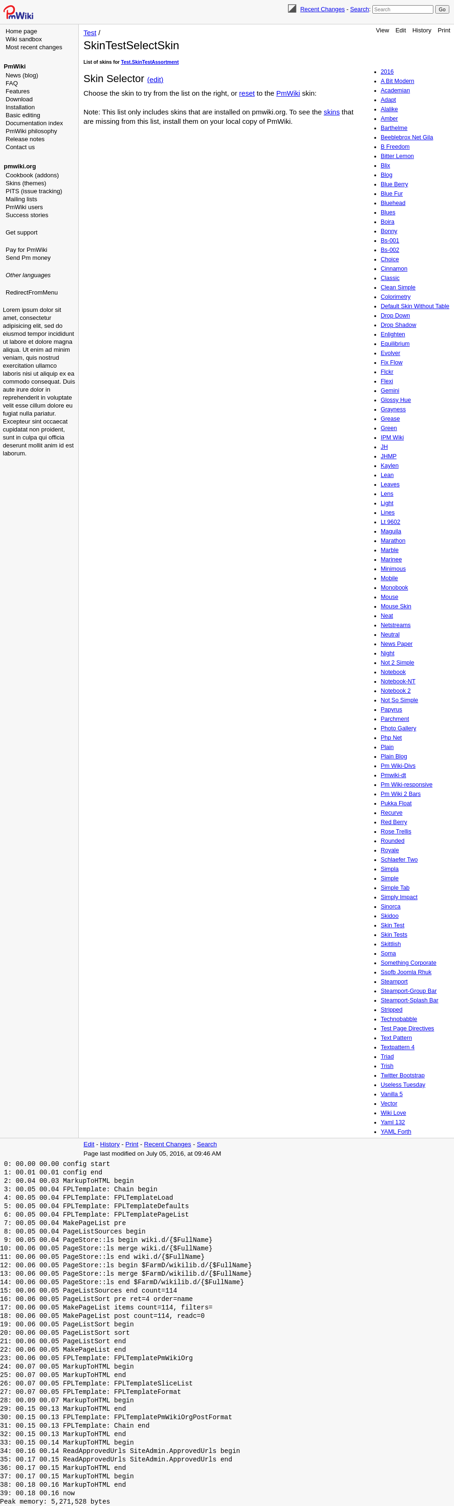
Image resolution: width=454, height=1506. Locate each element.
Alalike (389, 109)
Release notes (25, 139)
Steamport (394, 981)
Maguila (391, 531)
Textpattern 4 (398, 1047)
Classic (390, 278)
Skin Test (393, 925)
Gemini (390, 390)
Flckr (387, 372)
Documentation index (34, 123)
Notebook (393, 672)
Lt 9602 (391, 522)
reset (247, 93)
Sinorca (391, 906)
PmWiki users (24, 207)
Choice (390, 259)
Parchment (395, 719)
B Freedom (395, 147)
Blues (388, 212)
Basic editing (23, 115)
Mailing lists (21, 199)
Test (90, 33)
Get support (22, 232)
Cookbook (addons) (32, 175)
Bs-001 (390, 240)
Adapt (388, 100)
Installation (20, 107)
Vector (389, 1103)
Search (359, 9)
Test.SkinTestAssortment (150, 62)
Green (389, 428)
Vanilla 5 (392, 1094)
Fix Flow (392, 362)
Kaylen (390, 465)
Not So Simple (399, 700)
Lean (387, 475)
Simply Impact (399, 897)
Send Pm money (28, 257)
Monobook (394, 587)
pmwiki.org (20, 166)
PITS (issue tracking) (34, 191)
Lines (388, 512)
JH (384, 447)
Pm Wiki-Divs (398, 766)
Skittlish (391, 944)
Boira (387, 222)
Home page (21, 31)
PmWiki (15, 66)
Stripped (392, 1010)
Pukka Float (396, 803)
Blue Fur (392, 193)
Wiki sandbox (24, 39)
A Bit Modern (398, 81)
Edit (400, 30)
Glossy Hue (396, 400)
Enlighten (393, 334)
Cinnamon (394, 268)
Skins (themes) (26, 183)
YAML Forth (396, 1131)
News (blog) (22, 75)
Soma (388, 953)
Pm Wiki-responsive (406, 784)
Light (387, 503)
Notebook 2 (396, 691)
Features (18, 91)
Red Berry (394, 822)
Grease (390, 419)
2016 (387, 71)
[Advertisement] (40, 344)
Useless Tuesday (403, 1085)
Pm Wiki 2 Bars (401, 794)
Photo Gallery (398, 728)
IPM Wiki (392, 437)
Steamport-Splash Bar (410, 1000)
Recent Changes (322, 9)
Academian (395, 90)
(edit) (155, 79)
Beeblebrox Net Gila (407, 137)
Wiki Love (393, 1113)
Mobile (389, 578)
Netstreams (396, 625)
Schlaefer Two (399, 859)
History (421, 30)
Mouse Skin (396, 606)
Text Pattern (396, 1038)
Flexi (387, 381)
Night (387, 653)
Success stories (27, 215)
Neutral (390, 634)
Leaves (390, 484)
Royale (390, 850)
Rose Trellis (396, 831)
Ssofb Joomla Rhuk (406, 972)
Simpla (390, 869)
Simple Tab (395, 888)
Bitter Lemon (397, 156)
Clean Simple (398, 287)
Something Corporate (409, 963)
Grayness (393, 409)
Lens (387, 494)
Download (19, 99)
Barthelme (394, 128)
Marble (390, 550)
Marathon (393, 540)
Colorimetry (396, 297)
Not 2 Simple (398, 662)
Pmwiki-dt (393, 775)
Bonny (389, 231)
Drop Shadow (398, 325)
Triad (387, 1056)
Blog (387, 175)
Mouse (390, 597)
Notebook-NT (398, 681)
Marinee (391, 559)
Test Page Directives (407, 1028)
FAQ (12, 83)
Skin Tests (394, 934)
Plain (387, 747)
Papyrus (391, 709)
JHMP (389, 456)
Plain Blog (394, 756)
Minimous (393, 569)
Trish (387, 1066)
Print (444, 30)
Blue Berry (394, 184)
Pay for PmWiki (26, 249)
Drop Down (395, 315)
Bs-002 (390, 250)
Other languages (28, 275)
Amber (389, 118)
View (382, 30)
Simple (390, 878)
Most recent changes (34, 47)
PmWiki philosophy (31, 131)
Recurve (392, 813)
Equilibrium (395, 344)
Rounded (393, 841)
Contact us (20, 147)
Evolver (391, 353)
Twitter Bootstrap (403, 1075)
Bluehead (393, 203)
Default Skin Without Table (415, 306)
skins (332, 112)
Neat (387, 616)
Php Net (391, 737)
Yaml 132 (393, 1122)
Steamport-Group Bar (409, 991)
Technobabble (399, 1019)
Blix (385, 165)
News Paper (397, 644)
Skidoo (390, 916)
